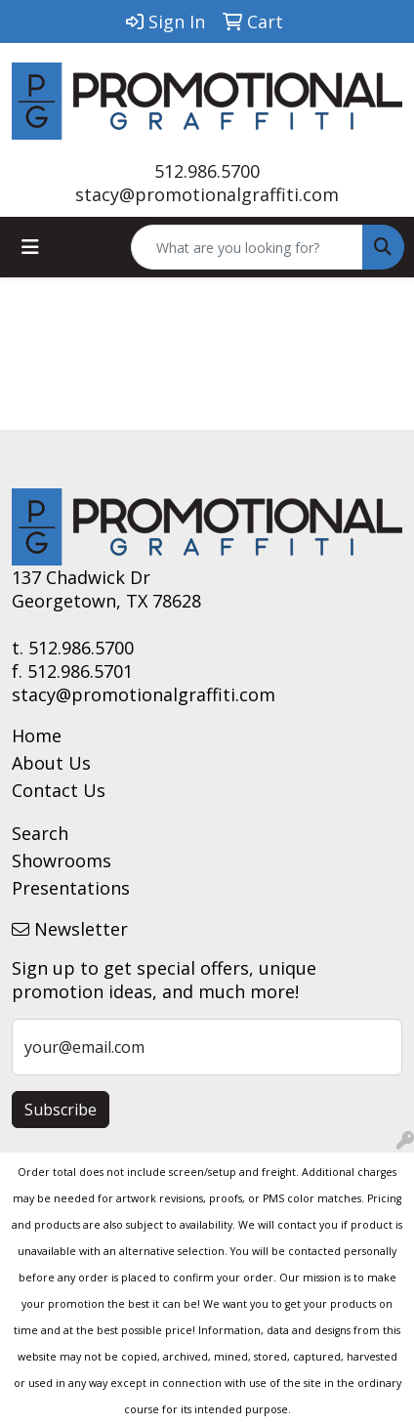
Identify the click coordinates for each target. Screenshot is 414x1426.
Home (37, 735)
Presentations (71, 888)
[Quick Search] (247, 247)
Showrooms (61, 860)
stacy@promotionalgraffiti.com (207, 194)
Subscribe (60, 1109)
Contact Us (58, 790)
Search (40, 833)
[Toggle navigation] (30, 247)
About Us (51, 763)
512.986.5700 (207, 171)
